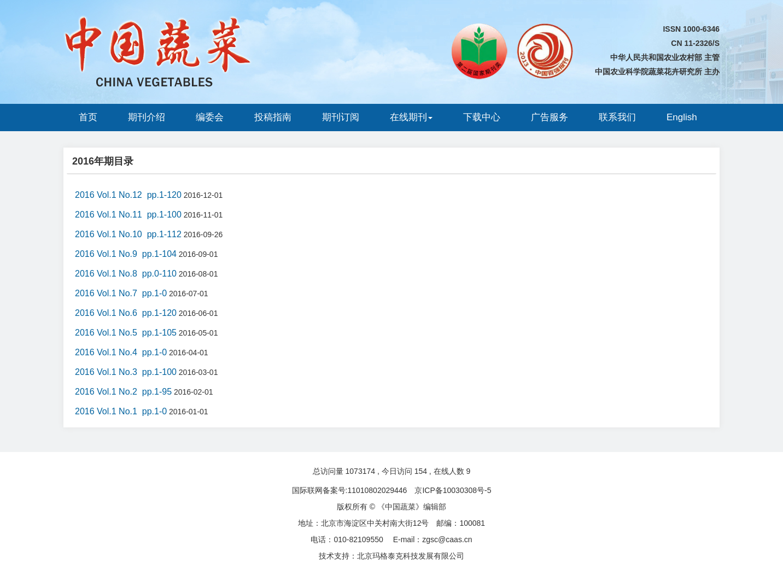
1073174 (361, 471)
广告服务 (549, 117)
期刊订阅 (340, 117)
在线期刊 (411, 117)
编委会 (210, 117)
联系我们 (617, 117)
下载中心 (481, 117)
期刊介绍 (146, 117)
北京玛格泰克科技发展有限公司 (410, 555)
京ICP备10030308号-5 (452, 490)
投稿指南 (272, 117)
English (682, 117)
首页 (88, 117)
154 (420, 471)
